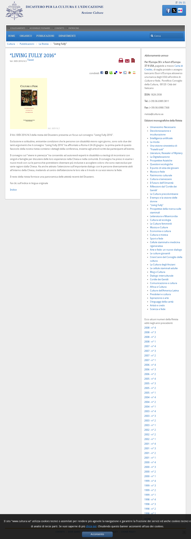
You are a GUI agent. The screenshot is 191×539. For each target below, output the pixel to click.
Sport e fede (156, 238)
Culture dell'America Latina (164, 290)
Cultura (11, 44)
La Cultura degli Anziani (162, 264)
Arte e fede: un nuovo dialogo (166, 249)
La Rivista (44, 44)
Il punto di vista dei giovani (164, 168)
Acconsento (97, 534)
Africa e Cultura (158, 286)
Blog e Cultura (157, 272)
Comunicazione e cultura (163, 283)
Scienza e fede (157, 309)
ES (184, 2)
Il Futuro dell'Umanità (161, 182)
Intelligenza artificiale (161, 138)
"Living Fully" (156, 205)
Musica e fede (157, 171)
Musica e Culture (159, 227)
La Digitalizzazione (160, 156)
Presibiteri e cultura (160, 294)
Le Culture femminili (161, 223)
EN (180, 2)
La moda (154, 142)
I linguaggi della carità (161, 301)
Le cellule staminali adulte (164, 268)
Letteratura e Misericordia (164, 216)
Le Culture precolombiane (164, 194)
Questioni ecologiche (161, 164)
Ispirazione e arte (159, 298)
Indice (13, 189)
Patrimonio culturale (161, 175)
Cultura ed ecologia (160, 220)
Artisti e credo (157, 305)
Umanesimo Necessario (163, 127)
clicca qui (91, 526)
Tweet (30, 60)
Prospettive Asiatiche (161, 160)
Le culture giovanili (160, 253)
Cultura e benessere (161, 179)
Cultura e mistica (159, 234)
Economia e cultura (160, 231)
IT (177, 2)
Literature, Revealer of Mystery (166, 153)
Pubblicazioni (27, 44)
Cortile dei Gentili (159, 279)
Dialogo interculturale (161, 275)
